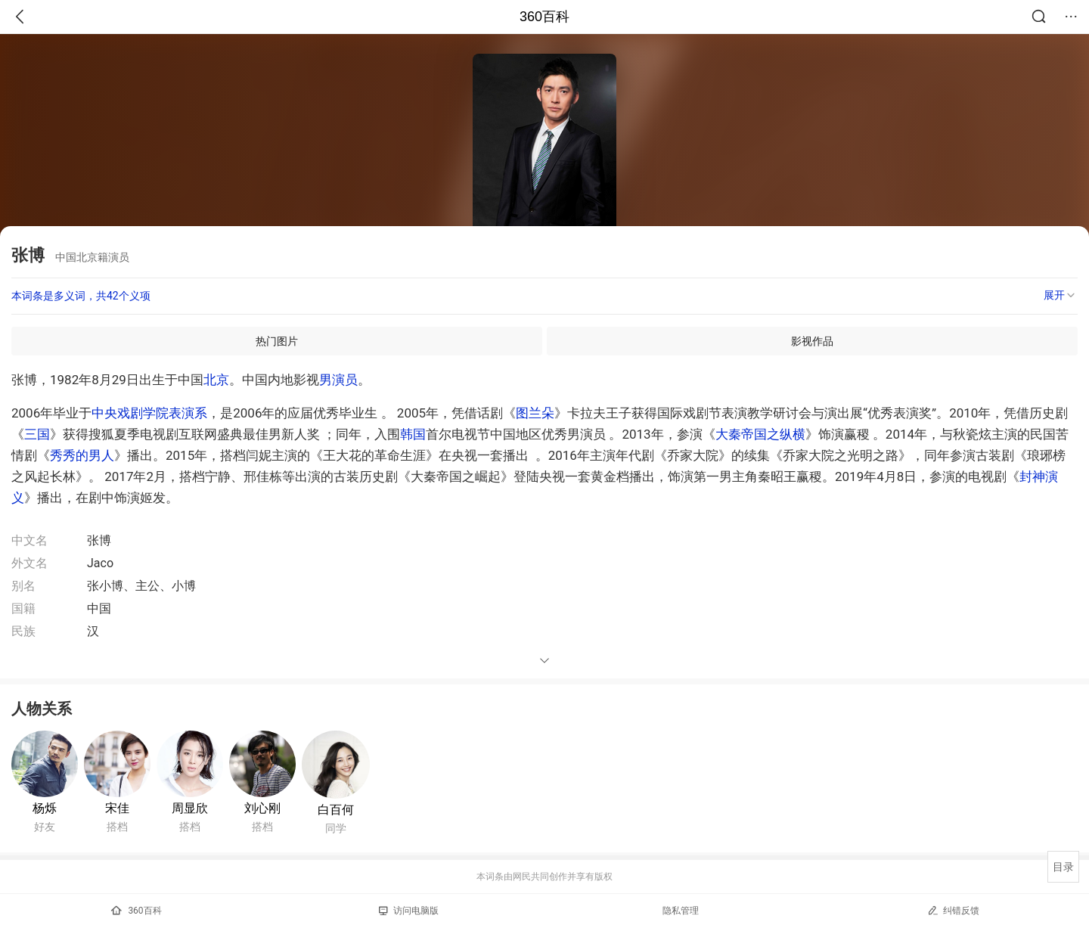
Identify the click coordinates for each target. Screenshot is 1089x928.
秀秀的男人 (82, 455)
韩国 (413, 434)
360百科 (544, 16)
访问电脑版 (409, 910)
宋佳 (117, 808)
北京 (216, 379)
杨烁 (45, 808)
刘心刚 (262, 808)
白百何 (336, 809)
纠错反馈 (953, 910)
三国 (37, 434)
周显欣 (190, 808)
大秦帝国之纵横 (760, 434)
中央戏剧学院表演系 (149, 413)
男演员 (338, 379)
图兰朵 (535, 413)
